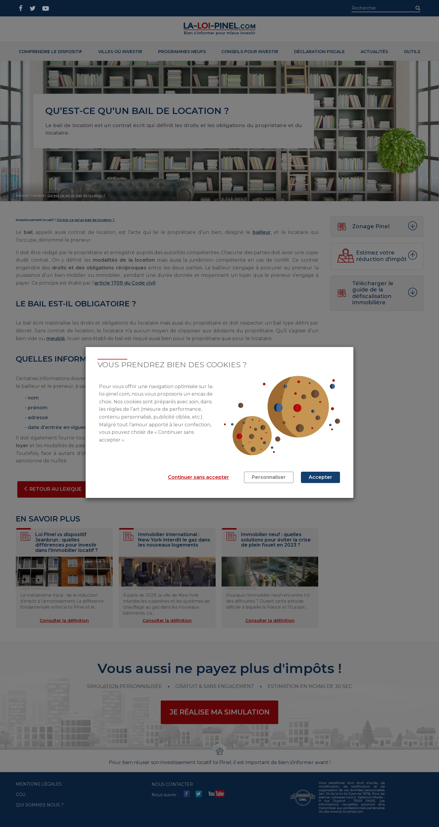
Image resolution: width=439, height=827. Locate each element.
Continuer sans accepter (198, 477)
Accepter (320, 477)
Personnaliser (269, 477)
